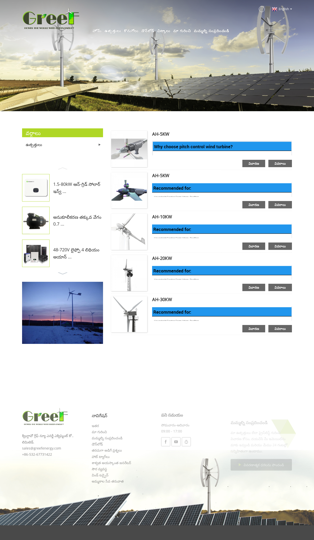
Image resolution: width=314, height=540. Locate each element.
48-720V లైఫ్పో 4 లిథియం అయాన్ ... (76, 253)
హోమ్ (97, 30)
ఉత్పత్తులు (113, 30)
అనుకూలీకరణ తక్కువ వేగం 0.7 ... (77, 220)
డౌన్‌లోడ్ (147, 30)
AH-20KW (162, 258)
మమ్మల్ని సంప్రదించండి (211, 30)
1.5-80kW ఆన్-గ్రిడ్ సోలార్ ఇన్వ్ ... (76, 187)
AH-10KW (162, 217)
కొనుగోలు (131, 30)
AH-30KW (162, 299)
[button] (62, 168)
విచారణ (254, 163)
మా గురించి (182, 30)
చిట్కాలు (163, 30)
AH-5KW (160, 134)
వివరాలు (280, 163)
